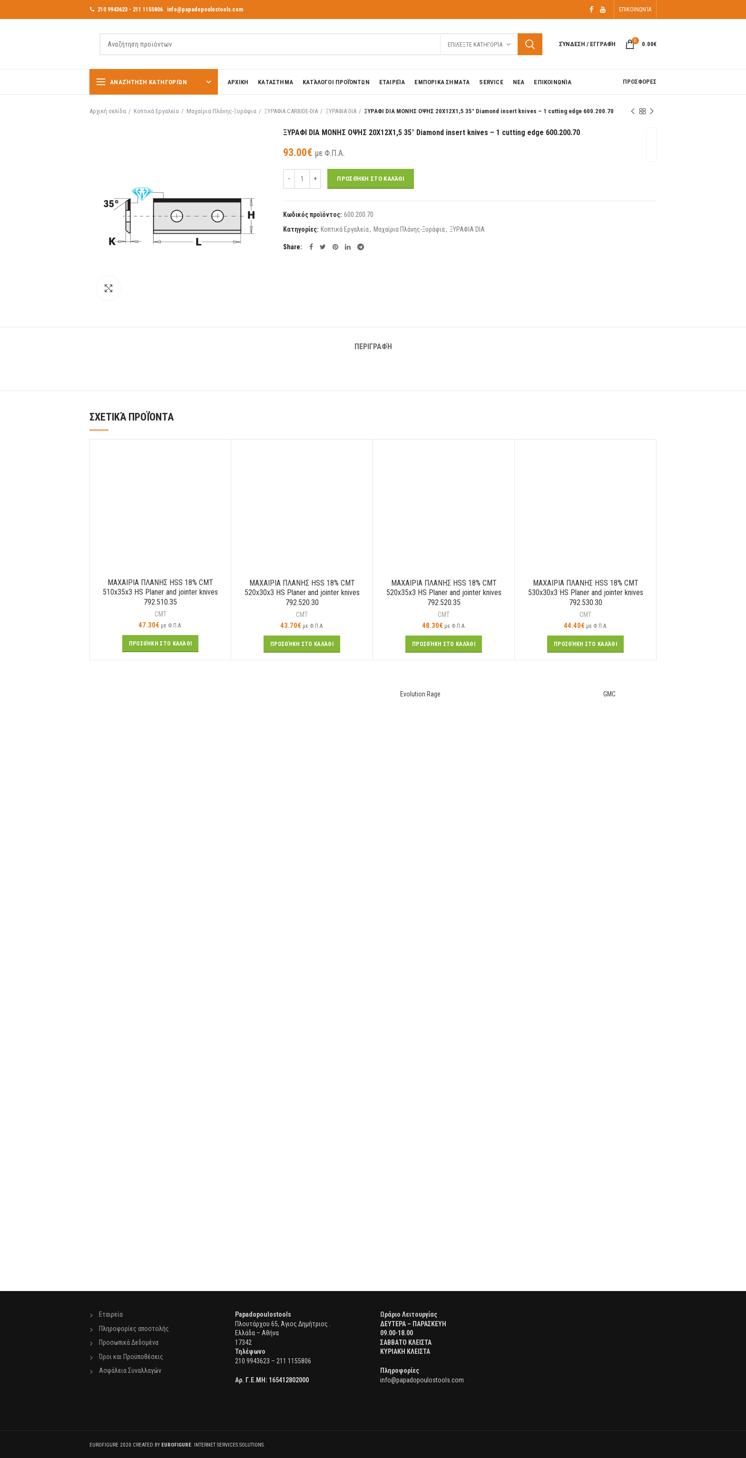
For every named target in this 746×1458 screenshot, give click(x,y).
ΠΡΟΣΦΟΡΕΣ (640, 81)
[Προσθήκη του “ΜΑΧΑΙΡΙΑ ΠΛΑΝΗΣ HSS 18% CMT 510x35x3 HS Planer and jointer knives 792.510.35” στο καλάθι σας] (160, 643)
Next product (652, 111)
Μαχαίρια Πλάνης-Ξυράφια (221, 111)
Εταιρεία (111, 1314)
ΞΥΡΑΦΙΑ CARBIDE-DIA (291, 111)
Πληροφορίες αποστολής (134, 1328)
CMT (161, 614)
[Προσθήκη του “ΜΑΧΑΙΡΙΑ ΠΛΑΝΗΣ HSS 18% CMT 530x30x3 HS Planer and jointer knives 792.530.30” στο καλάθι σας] (585, 644)
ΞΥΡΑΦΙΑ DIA (340, 111)
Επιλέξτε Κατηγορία (475, 44)
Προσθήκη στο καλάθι (370, 178)
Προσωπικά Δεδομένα (128, 1342)
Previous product (633, 111)
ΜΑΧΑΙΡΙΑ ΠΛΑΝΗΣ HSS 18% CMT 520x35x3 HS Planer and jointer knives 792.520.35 (443, 592)
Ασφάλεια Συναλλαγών (130, 1370)
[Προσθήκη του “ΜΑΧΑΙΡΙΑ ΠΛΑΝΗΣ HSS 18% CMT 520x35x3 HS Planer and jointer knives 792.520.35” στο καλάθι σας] (443, 644)
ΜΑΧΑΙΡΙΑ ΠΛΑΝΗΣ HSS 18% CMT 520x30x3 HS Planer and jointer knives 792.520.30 (302, 592)
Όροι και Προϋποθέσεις (131, 1356)
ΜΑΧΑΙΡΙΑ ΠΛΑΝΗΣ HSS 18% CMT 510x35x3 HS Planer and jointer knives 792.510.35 (160, 592)
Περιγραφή (373, 346)
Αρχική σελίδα (107, 111)
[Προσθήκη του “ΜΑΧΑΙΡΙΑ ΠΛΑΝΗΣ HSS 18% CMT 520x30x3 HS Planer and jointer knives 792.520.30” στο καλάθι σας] (302, 644)
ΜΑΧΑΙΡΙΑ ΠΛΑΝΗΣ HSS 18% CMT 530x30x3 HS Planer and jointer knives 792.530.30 (585, 592)
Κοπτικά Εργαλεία (156, 111)
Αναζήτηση (530, 44)
